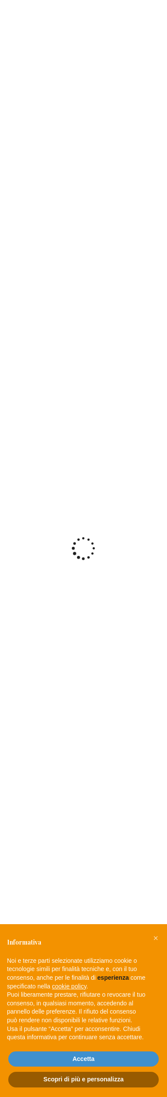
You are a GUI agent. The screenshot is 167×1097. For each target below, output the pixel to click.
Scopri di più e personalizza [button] (83, 1079)
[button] (156, 938)
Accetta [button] (84, 1058)
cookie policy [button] (69, 986)
